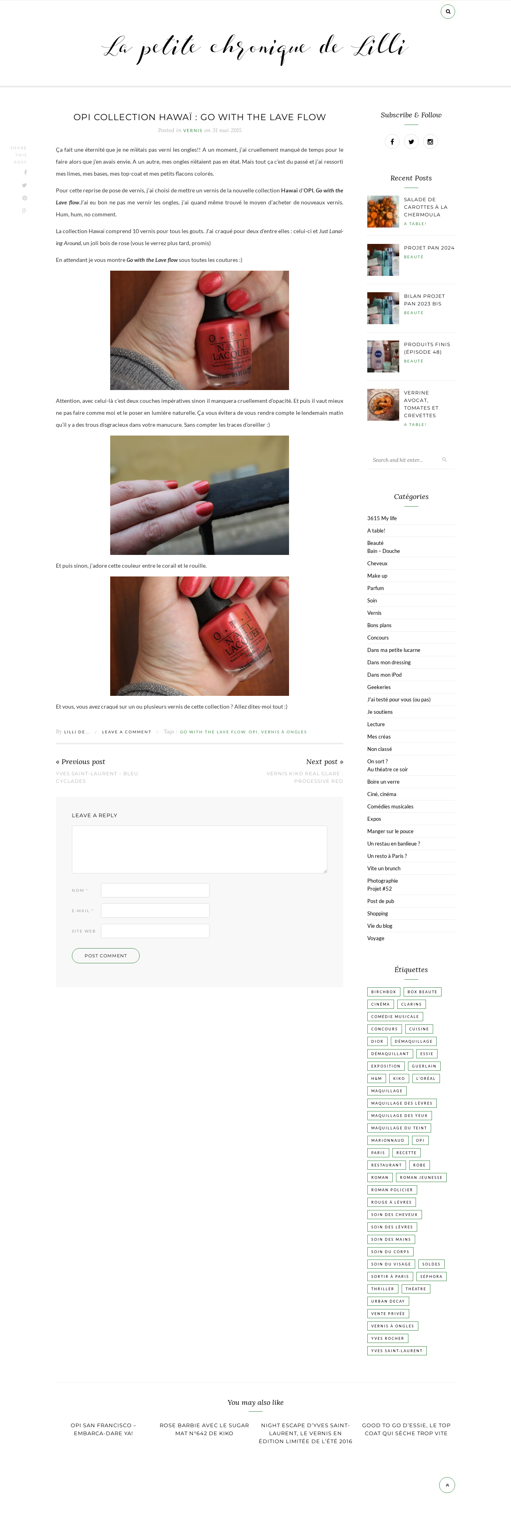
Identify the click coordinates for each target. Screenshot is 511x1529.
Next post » (324, 762)
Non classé (379, 749)
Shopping (377, 913)
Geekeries (379, 687)
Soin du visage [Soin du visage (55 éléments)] (391, 1264)
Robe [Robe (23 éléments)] (419, 1165)
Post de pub (380, 901)
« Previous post (80, 762)
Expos (374, 819)
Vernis (193, 130)
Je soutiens (380, 712)
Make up (377, 575)
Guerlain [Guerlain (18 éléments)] (424, 1066)
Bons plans (379, 625)
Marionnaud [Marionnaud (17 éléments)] (388, 1140)
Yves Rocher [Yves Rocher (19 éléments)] (387, 1338)
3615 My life (382, 518)
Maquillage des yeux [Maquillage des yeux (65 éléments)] (399, 1115)
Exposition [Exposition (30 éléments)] (386, 1066)
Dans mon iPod (384, 674)
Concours (378, 637)
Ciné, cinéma (381, 794)
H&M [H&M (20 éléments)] (376, 1078)
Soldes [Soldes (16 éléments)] (431, 1264)
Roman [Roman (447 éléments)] (380, 1177)
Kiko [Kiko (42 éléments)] (399, 1078)
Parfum (375, 588)
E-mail (83, 910)
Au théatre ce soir (387, 769)
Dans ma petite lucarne (393, 650)
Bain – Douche (383, 551)
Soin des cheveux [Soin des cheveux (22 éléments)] (394, 1214)
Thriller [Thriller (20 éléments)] (382, 1289)
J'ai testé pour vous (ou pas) (399, 699)
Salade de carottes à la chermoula (426, 207)
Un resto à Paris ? (387, 856)
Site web (84, 931)
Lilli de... (77, 731)
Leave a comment (127, 731)
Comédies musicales (390, 806)
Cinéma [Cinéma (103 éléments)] (380, 1004)
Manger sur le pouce (390, 831)
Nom (80, 890)
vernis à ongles (284, 731)
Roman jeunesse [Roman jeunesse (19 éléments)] (421, 1177)
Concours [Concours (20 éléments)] (384, 1029)
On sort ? (377, 761)
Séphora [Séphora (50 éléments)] (431, 1276)
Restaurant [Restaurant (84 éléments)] (386, 1165)
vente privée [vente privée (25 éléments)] (388, 1313)
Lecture (376, 724)
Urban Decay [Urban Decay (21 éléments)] (388, 1301)
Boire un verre (383, 781)
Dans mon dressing (389, 662)
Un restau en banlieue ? (393, 843)
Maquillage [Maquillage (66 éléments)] (387, 1091)
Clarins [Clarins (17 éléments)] (411, 1004)
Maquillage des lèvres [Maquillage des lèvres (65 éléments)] (402, 1103)
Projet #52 (379, 888)
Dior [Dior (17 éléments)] (377, 1041)
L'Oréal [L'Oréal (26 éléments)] (426, 1078)
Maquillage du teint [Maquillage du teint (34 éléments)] (399, 1128)
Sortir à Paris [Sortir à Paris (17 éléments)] (390, 1276)
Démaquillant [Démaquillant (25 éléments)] (390, 1054)
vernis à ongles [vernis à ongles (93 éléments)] (392, 1326)
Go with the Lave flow (213, 731)
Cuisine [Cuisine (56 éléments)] (419, 1029)
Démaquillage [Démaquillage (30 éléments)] (414, 1041)
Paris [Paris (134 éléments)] (378, 1153)
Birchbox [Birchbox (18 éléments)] (383, 992)
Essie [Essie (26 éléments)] (427, 1054)
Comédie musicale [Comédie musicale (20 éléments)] (395, 1016)
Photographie (382, 880)
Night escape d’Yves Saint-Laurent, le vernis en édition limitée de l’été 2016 (306, 1433)
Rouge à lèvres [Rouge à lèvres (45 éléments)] (391, 1202)
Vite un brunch (383, 868)
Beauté (414, 256)
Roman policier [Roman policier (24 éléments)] (392, 1190)
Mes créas (379, 736)
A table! (415, 223)
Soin (372, 600)
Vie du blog (379, 926)
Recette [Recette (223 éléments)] (406, 1153)
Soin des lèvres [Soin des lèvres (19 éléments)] (392, 1227)
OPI (253, 731)
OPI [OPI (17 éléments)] (420, 1140)
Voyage (375, 938)
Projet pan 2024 (429, 248)
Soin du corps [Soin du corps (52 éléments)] (390, 1252)
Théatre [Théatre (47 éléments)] (416, 1289)
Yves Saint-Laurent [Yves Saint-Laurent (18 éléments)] (397, 1351)
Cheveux (377, 563)
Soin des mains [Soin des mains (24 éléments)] (391, 1239)
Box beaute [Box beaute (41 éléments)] (423, 992)
